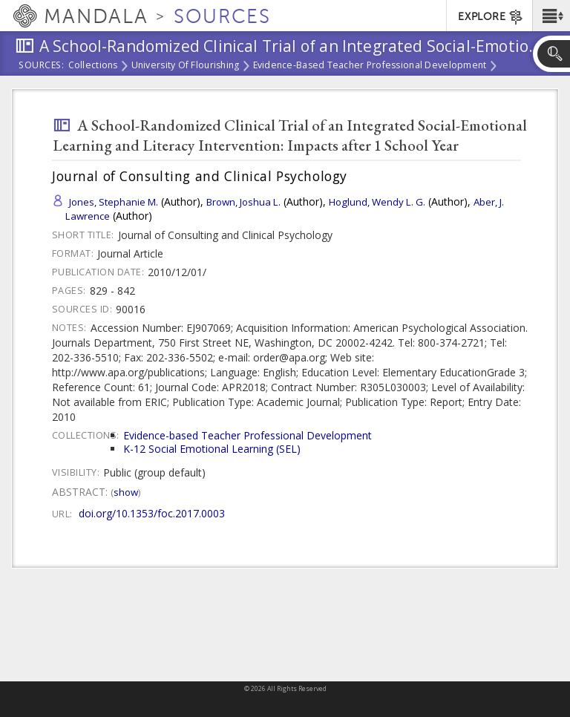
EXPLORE (491, 17)
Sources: (42, 66)
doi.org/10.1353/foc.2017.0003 (152, 513)
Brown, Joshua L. (243, 202)
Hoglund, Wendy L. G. (377, 202)
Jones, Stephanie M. (113, 202)
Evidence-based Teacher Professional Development (370, 66)
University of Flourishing (185, 66)
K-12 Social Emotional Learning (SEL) (212, 449)
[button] (551, 15)
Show (126, 492)
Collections (93, 66)
